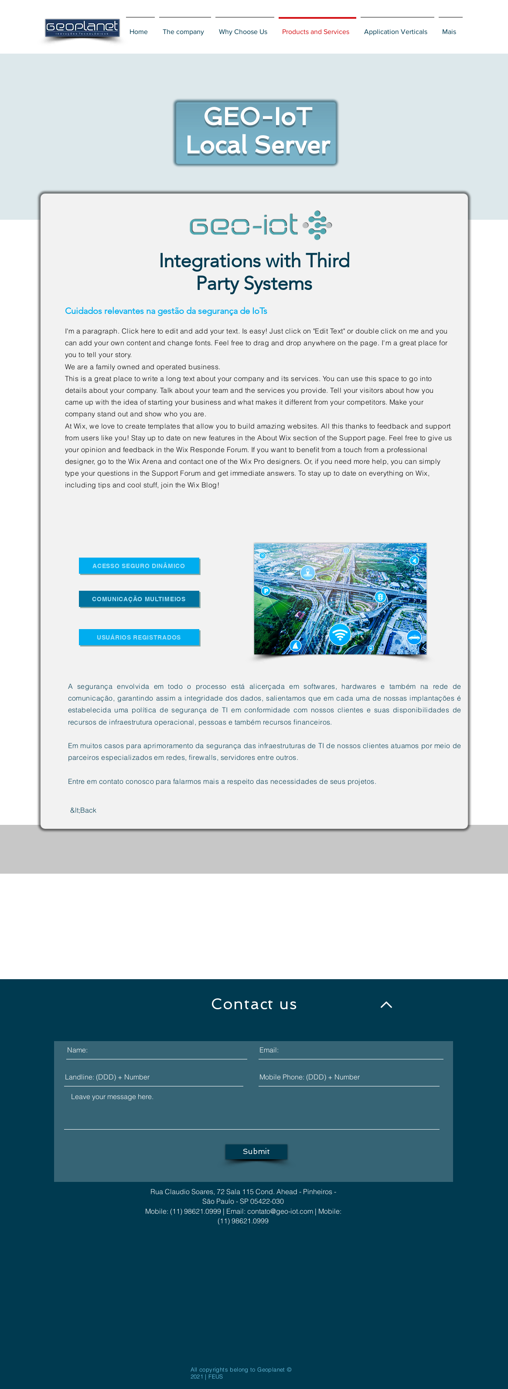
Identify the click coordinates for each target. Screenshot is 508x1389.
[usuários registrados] (139, 637)
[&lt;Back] (83, 810)
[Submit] (256, 1151)
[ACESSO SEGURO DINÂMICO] (139, 566)
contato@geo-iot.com (280, 1211)
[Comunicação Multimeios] (139, 599)
